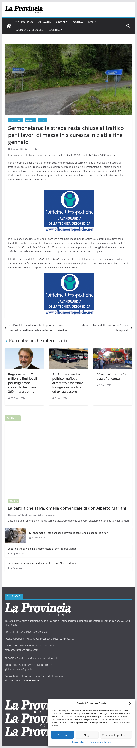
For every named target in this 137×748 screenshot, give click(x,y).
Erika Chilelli (33, 149)
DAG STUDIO (33, 680)
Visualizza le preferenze (116, 735)
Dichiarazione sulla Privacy (98, 742)
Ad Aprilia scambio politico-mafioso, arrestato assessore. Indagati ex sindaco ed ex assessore (68, 383)
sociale (42, 120)
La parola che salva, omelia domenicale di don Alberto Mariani (67, 508)
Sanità (92, 21)
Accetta (62, 735)
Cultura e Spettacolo (29, 29)
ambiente (30, 120)
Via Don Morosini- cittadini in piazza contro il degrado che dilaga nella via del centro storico (36, 328)
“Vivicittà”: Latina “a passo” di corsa (111, 376)
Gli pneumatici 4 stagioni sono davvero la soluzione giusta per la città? (68, 532)
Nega (87, 735)
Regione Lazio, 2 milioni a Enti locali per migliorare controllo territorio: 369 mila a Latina (23, 383)
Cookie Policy (78, 742)
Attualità (44, 21)
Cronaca (61, 21)
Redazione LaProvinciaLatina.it (42, 514)
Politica (77, 21)
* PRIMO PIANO (24, 21)
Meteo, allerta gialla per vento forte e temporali (106, 328)
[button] (130, 703)
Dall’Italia (55, 29)
